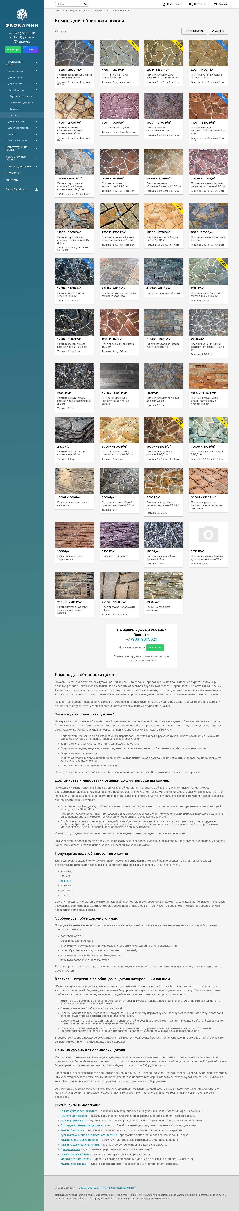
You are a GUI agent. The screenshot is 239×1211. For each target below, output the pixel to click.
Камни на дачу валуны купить (80, 1144)
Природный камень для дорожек (82, 1125)
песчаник (66, 880)
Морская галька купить (75, 1158)
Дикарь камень (70, 1149)
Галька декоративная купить (79, 1111)
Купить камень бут (72, 1120)
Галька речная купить (74, 1154)
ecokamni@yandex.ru (22, 37)
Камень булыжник (72, 1130)
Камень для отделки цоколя (79, 1139)
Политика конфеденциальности (119, 1187)
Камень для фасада (73, 1163)
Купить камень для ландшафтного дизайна (88, 1135)
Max (30, 49)
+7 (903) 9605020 (141, 639)
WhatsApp (155, 647)
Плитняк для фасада (74, 1115)
